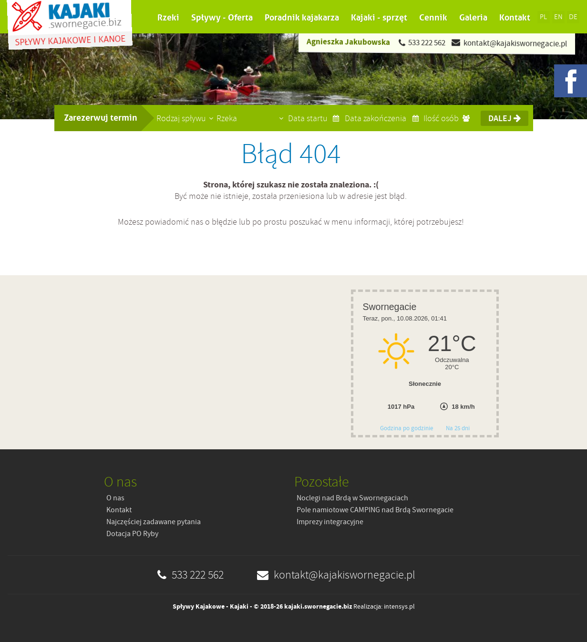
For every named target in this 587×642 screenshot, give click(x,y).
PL (543, 17)
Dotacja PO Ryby (132, 533)
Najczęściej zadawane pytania (153, 522)
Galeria (473, 17)
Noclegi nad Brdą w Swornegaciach (352, 498)
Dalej (504, 118)
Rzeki (168, 17)
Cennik (433, 17)
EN (558, 17)
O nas (115, 498)
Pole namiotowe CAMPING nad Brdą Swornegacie (375, 510)
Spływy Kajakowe (199, 606)
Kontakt (514, 17)
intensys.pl (399, 606)
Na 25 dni (458, 428)
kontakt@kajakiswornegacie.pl (514, 43)
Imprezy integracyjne (330, 522)
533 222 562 (426, 42)
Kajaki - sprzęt (379, 17)
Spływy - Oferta (222, 17)
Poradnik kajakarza (302, 17)
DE (573, 17)
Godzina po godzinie (407, 428)
